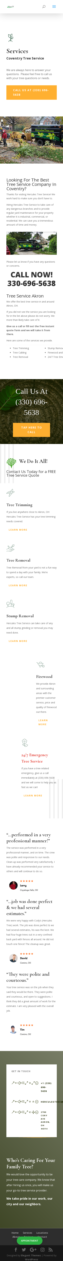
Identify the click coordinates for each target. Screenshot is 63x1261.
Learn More (18, 529)
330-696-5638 (31, 283)
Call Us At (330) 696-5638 (31, 92)
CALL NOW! (32, 274)
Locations (42, 1232)
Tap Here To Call (31, 433)
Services (27, 1232)
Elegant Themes (31, 1255)
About (16, 1236)
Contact (42, 1236)
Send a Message (36, 1139)
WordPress (31, 1259)
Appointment (29, 1240)
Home (15, 1232)
